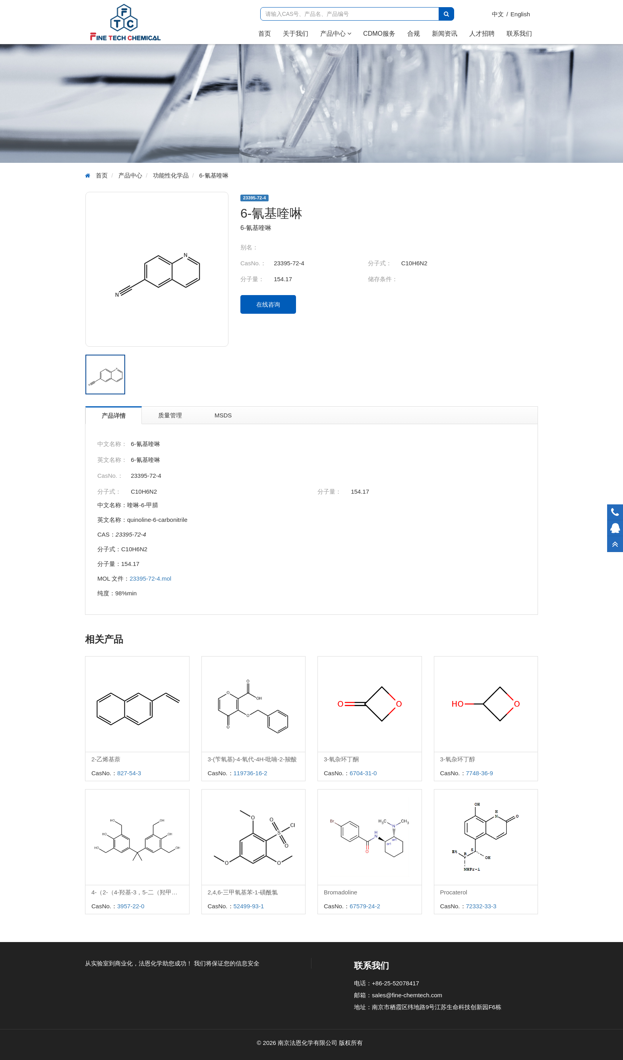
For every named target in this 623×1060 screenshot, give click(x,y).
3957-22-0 (130, 906)
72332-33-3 (481, 906)
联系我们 (519, 33)
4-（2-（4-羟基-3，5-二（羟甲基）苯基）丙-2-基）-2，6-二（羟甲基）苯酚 (140, 892)
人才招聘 (482, 33)
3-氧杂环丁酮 (341, 759)
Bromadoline (340, 892)
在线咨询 (268, 304)
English (520, 14)
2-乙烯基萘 (105, 759)
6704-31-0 (363, 773)
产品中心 (335, 33)
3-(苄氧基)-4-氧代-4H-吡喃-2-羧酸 (252, 759)
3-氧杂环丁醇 (457, 759)
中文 (498, 14)
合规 (413, 33)
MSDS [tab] (223, 415)
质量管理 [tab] (170, 415)
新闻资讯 (444, 33)
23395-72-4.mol (150, 578)
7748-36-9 (479, 773)
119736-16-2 (250, 773)
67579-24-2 (365, 906)
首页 (267, 33)
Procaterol (453, 892)
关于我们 (295, 33)
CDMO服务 (379, 33)
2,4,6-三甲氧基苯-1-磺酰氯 (243, 892)
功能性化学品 (171, 175)
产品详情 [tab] (114, 415)
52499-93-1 (249, 906)
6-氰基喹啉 (213, 175)
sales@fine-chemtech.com (407, 995)
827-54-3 (129, 773)
